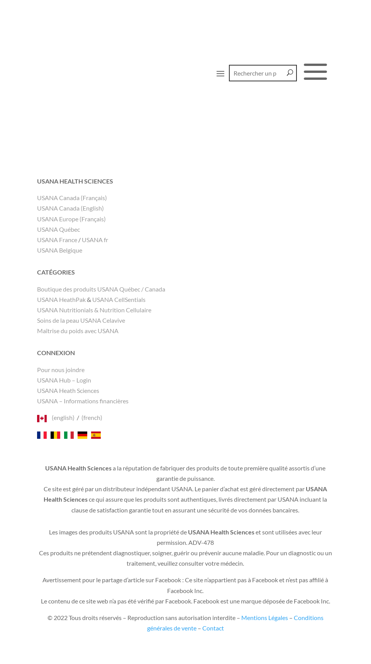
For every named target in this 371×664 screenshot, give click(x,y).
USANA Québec (58, 229)
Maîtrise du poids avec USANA (78, 330)
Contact (213, 628)
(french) (91, 417)
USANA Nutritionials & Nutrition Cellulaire (94, 309)
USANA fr (95, 239)
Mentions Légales (264, 617)
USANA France (57, 239)
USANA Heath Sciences (68, 390)
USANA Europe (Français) (71, 218)
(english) (63, 417)
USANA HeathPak (61, 299)
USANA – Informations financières (83, 400)
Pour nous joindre (61, 369)
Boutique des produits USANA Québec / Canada (101, 289)
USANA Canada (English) (70, 208)
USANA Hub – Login (64, 380)
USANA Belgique (59, 250)
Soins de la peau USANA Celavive (81, 320)
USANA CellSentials (119, 299)
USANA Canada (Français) (72, 197)
